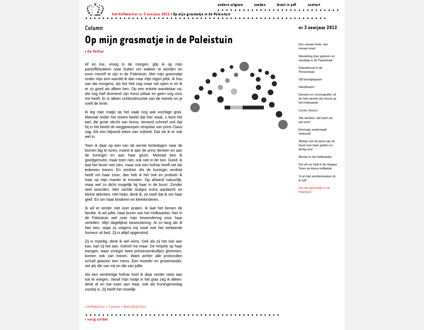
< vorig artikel (96, 319)
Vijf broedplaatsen (310, 79)
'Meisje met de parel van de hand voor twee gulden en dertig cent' (317, 145)
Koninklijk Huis (135, 307)
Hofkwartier (96, 307)
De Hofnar (95, 51)
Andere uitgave (230, 5)
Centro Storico (308, 110)
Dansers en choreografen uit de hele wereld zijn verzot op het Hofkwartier (317, 98)
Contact (314, 5)
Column (114, 307)
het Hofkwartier (125, 14)
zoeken (260, 5)
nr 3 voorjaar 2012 (154, 14)
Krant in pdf (286, 5)
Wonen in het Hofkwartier (315, 156)
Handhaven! (306, 87)
